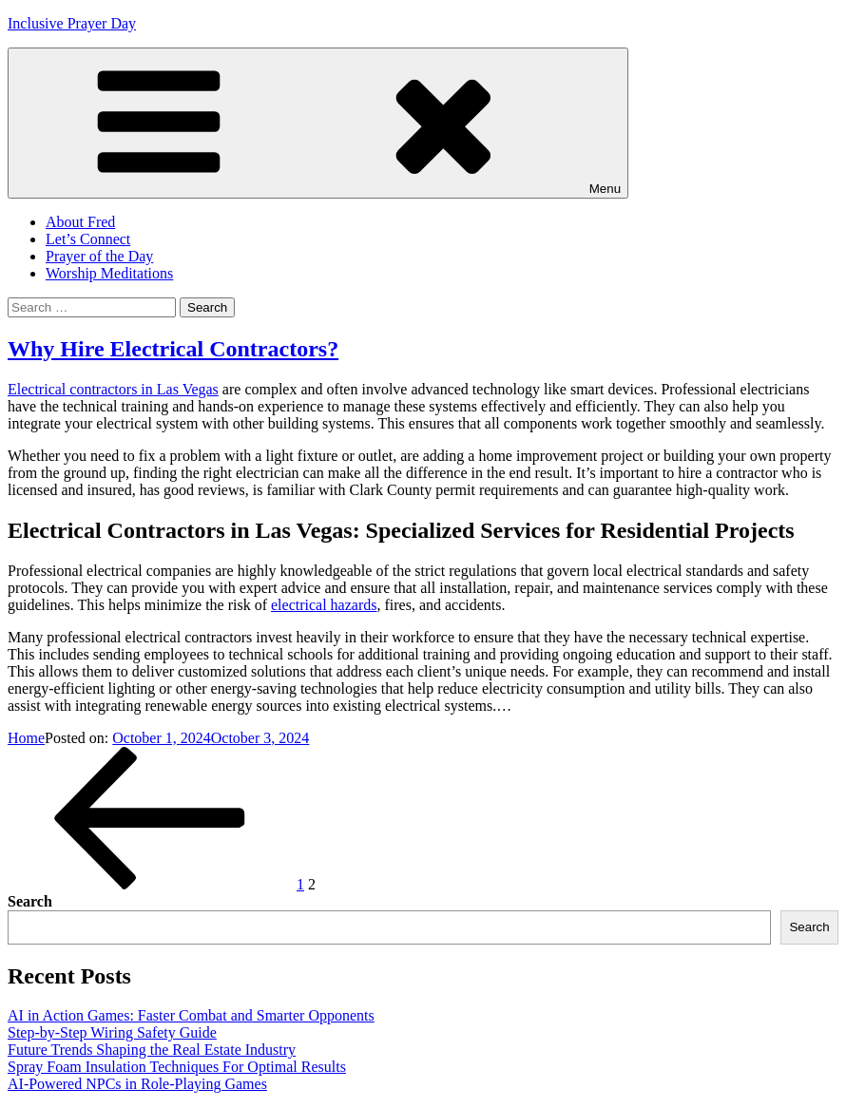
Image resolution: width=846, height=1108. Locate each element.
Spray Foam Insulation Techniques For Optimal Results (177, 1067)
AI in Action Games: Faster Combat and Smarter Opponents (191, 1015)
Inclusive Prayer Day (72, 23)
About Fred (80, 222)
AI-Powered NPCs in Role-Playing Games (137, 1084)
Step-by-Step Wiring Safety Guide (112, 1032)
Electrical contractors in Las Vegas (113, 389)
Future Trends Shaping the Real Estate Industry (152, 1049)
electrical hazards (323, 605)
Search (30, 901)
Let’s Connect (88, 239)
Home (26, 738)
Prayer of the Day (99, 256)
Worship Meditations (109, 273)
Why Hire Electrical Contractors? (173, 348)
